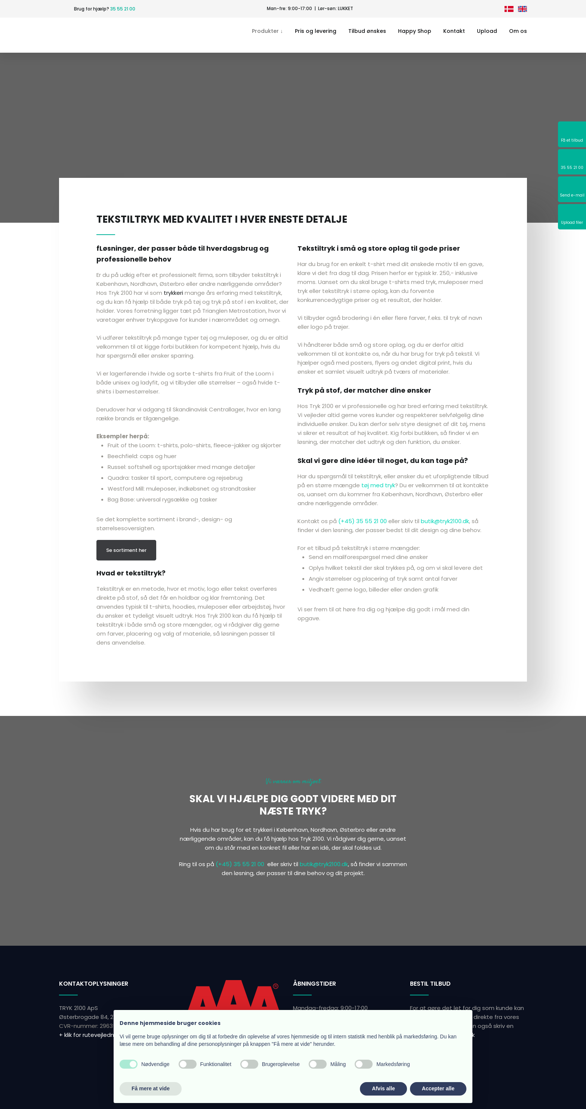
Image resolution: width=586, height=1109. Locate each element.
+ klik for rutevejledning (90, 1035)
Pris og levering (315, 31)
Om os (518, 31)
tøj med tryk (378, 485)
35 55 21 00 (122, 9)
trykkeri (173, 293)
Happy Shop (414, 31)
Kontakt (454, 31)
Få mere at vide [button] (151, 1088)
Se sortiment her (126, 550)
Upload (487, 31)
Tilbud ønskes (367, 31)
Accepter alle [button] (438, 1088)
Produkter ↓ (267, 31)
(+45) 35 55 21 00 (362, 521)
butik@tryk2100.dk (445, 521)
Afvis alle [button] (383, 1088)
